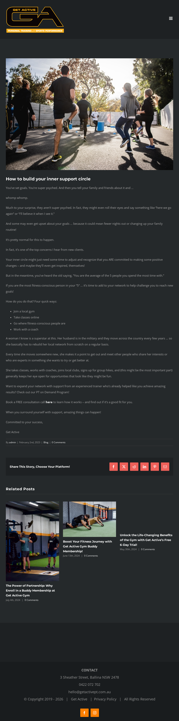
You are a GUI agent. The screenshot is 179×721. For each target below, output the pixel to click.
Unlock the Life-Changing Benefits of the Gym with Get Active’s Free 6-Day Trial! (146, 540)
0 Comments (58, 442)
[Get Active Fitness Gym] (89, 114)
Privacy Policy (105, 699)
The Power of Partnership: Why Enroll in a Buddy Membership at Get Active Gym (30, 590)
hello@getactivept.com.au (89, 692)
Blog (46, 442)
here (49, 402)
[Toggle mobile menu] (171, 18)
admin (12, 442)
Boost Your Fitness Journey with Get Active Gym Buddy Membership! (87, 546)
